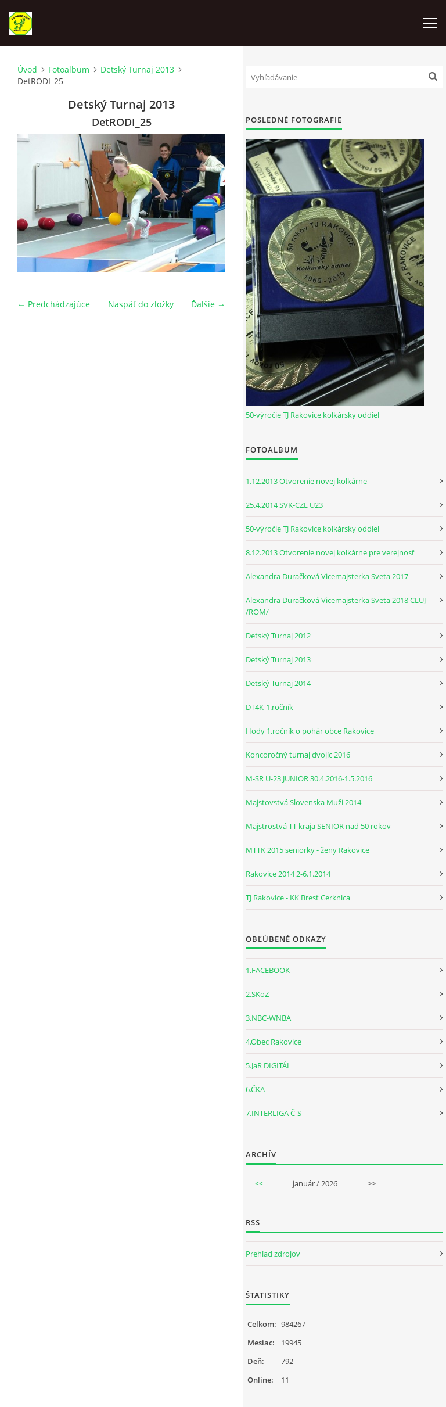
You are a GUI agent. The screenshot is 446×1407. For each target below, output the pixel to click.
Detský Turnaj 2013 (137, 69)
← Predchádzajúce (53, 304)
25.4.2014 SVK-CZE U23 (284, 505)
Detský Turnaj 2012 (278, 635)
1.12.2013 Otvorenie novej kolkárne (306, 481)
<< (259, 1183)
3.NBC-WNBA (268, 1018)
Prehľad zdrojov (273, 1253)
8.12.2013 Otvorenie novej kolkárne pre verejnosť (330, 552)
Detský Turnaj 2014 (278, 683)
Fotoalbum (68, 69)
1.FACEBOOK (268, 970)
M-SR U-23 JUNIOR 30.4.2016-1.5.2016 (309, 778)
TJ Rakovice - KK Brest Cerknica (298, 897)
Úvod (27, 69)
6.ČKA (255, 1089)
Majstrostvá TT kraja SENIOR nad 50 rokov (318, 826)
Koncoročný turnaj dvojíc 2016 (298, 754)
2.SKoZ (257, 994)
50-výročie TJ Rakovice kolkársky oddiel (312, 415)
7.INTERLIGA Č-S (273, 1113)
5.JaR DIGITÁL (268, 1065)
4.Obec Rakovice (273, 1041)
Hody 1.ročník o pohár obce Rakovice (310, 731)
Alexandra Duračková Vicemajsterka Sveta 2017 (327, 576)
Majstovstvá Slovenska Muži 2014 (303, 802)
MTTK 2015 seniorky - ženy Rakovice (307, 850)
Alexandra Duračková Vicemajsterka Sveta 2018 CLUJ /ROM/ (336, 606)
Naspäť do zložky (141, 304)
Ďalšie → (208, 304)
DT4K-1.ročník (269, 707)
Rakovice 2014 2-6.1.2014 (288, 873)
